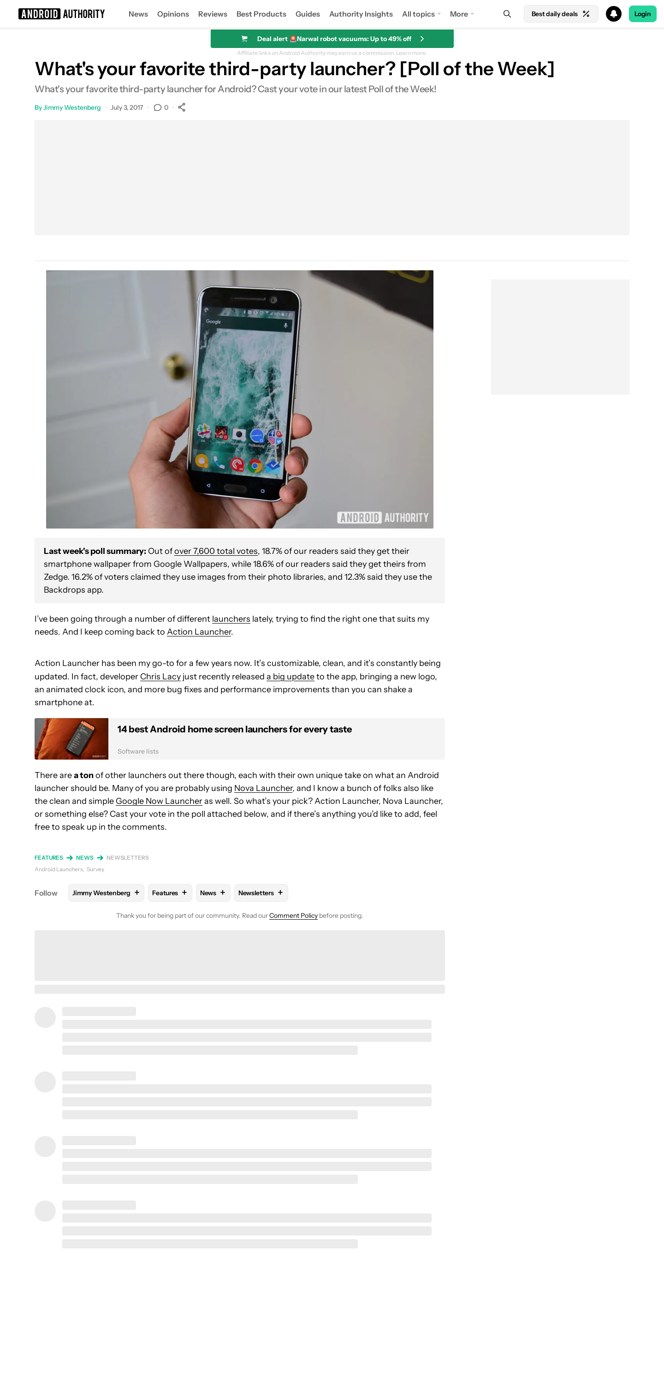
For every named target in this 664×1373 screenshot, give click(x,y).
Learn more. (411, 53)
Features (49, 857)
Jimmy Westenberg (72, 107)
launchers (231, 619)
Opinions (173, 13)
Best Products (261, 13)
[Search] (507, 14)
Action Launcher (199, 632)
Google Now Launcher (159, 801)
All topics (418, 13)
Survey (95, 869)
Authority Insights (361, 13)
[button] (332, 14)
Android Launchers (59, 869)
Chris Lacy (160, 677)
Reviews (212, 13)
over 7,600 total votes (216, 551)
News (138, 13)
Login (642, 14)
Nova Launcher (263, 788)
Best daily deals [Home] (561, 13)
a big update (290, 677)
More (459, 13)
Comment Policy (293, 915)
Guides (308, 13)
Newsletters (128, 857)
